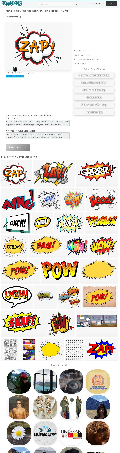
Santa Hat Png (33, 414)
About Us (97, 407)
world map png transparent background (12, 422)
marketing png (12, 415)
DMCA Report (99, 417)
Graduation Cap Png (58, 424)
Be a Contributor (97, 4)
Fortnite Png (54, 431)
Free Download (17, 147)
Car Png (74, 410)
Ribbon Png (32, 421)
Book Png (75, 424)
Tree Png (53, 414)
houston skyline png (15, 439)
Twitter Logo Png (35, 410)
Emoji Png (75, 421)
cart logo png (12, 432)
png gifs (9, 435)
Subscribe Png (33, 407)
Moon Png (53, 421)
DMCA (21, 76)
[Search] (76, 4)
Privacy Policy (98, 421)
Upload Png (98, 424)
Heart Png (31, 431)
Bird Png (75, 414)
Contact (96, 410)
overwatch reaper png (16, 412)
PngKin (30, 424)
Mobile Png (32, 427)
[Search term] (58, 4)
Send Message (11, 76)
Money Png (76, 407)
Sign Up (112, 4)
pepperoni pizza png (15, 442)
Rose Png (31, 417)
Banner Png (76, 431)
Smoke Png (54, 417)
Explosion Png (55, 427)
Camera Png (54, 410)
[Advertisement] (38, 95)
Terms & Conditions (101, 414)
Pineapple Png (77, 417)
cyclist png (10, 429)
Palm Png (53, 407)
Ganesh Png (76, 427)
